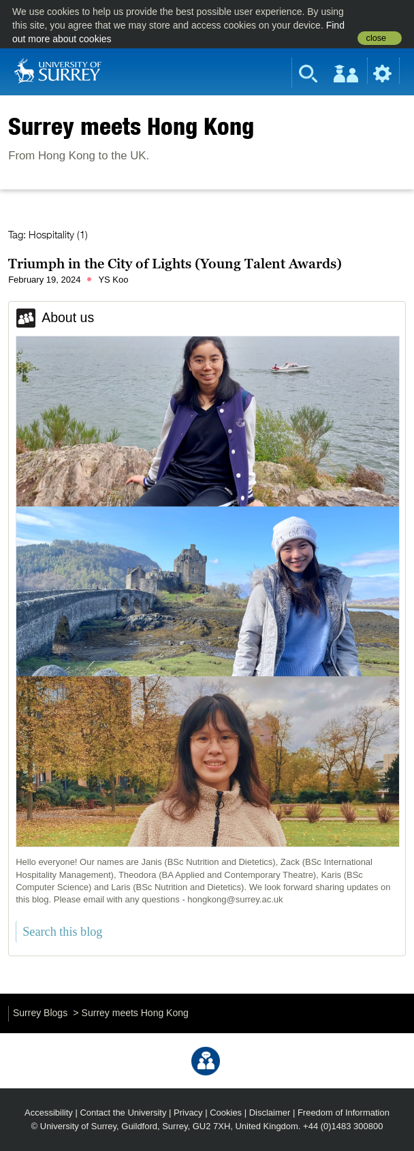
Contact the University (123, 1112)
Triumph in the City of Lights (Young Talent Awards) (175, 263)
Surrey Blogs (40, 1012)
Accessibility (49, 1112)
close (376, 38)
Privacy (188, 1112)
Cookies (226, 1112)
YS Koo (113, 279)
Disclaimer (270, 1112)
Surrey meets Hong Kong (131, 126)
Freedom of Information (343, 1112)
